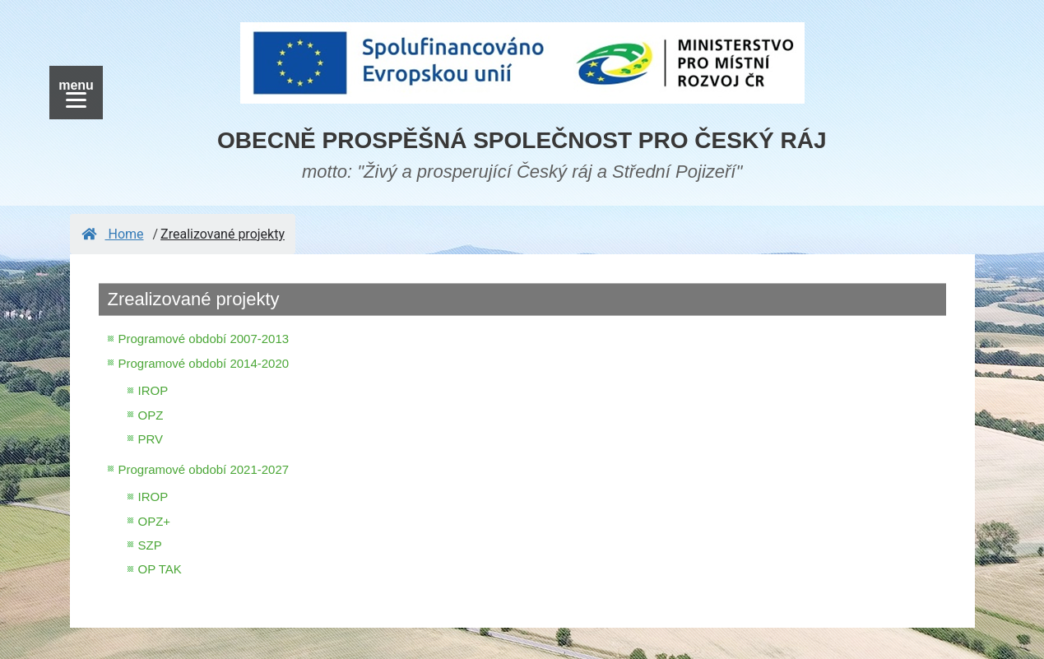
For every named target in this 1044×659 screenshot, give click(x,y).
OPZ (151, 415)
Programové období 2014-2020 (204, 363)
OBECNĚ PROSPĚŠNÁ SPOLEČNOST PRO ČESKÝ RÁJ (522, 140)
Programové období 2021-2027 (204, 469)
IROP (153, 390)
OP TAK (160, 569)
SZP (150, 545)
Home (112, 234)
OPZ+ (154, 521)
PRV (151, 439)
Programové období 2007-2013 (204, 339)
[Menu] (76, 92)
